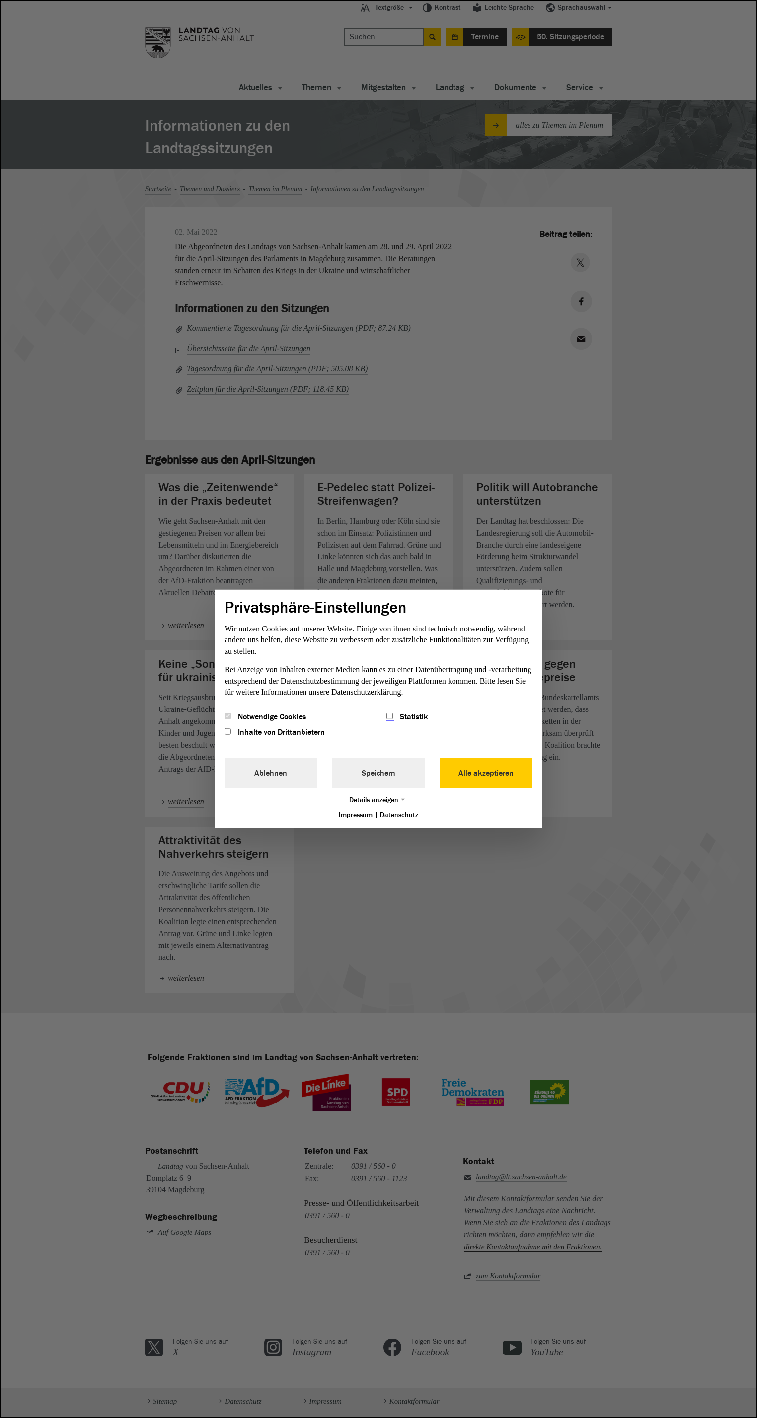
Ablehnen (270, 773)
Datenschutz (399, 814)
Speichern (378, 773)
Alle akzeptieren (486, 773)
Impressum (356, 814)
